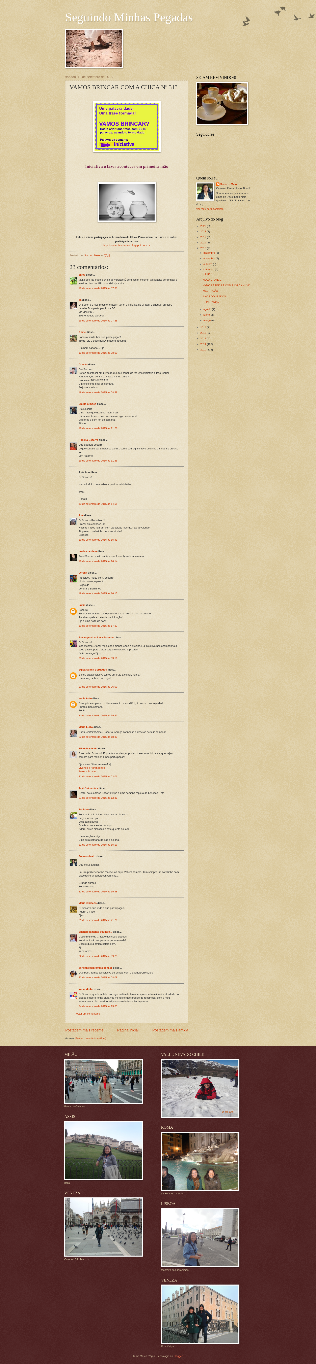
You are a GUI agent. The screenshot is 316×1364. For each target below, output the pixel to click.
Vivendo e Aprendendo (92, 767)
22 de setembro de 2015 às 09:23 (98, 956)
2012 (203, 338)
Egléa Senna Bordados (93, 669)
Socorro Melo (87, 856)
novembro (209, 258)
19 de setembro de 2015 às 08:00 (98, 352)
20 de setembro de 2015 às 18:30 (98, 736)
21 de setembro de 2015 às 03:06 (98, 776)
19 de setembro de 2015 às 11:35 (98, 460)
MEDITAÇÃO (210, 290)
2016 (203, 242)
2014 (203, 327)
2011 (203, 344)
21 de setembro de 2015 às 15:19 (98, 844)
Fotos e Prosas (87, 771)
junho (206, 314)
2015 (203, 248)
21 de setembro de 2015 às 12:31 (98, 797)
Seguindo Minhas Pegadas (129, 17)
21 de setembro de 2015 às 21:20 (98, 920)
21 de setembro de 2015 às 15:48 (98, 891)
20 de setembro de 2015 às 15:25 (98, 715)
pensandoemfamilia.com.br (95, 967)
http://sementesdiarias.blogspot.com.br (126, 245)
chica (82, 274)
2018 (203, 231)
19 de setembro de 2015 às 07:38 (98, 320)
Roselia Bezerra (88, 439)
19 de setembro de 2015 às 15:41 (98, 539)
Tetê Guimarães (88, 788)
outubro (208, 264)
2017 (203, 237)
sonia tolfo (85, 698)
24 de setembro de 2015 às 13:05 (98, 1006)
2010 (203, 349)
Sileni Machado (88, 748)
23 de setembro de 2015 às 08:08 (98, 977)
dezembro (209, 252)
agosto (207, 309)
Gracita (83, 364)
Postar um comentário (87, 1013)
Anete (82, 332)
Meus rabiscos (88, 903)
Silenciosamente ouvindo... (95, 931)
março (207, 320)
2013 (203, 332)
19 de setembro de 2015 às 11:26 (98, 428)
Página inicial (127, 1030)
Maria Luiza (86, 726)
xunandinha (86, 989)
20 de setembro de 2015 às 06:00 (98, 686)
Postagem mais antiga (170, 1030)
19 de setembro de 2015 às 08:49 (98, 392)
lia (80, 299)
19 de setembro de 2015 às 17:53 (98, 625)
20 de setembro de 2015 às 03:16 (98, 658)
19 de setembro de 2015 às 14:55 (98, 503)
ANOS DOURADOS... (215, 296)
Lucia (82, 605)
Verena (83, 572)
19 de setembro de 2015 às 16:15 (98, 593)
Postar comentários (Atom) (90, 1038)
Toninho (84, 809)
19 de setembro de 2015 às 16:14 (98, 561)
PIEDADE (208, 274)
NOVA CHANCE (212, 279)
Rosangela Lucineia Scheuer (96, 637)
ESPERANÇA (211, 302)
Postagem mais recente (84, 1030)
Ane (81, 515)
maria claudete (88, 551)
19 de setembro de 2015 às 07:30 (98, 288)
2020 (203, 226)
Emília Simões (87, 403)
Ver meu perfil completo (209, 208)
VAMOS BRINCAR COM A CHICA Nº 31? (227, 285)
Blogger (178, 1356)
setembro (209, 269)
